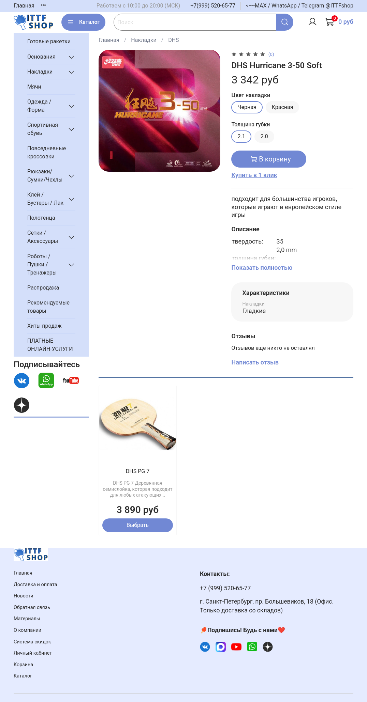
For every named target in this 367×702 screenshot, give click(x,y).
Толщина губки (250, 124)
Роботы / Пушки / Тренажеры (42, 264)
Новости (23, 596)
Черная (246, 107)
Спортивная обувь (42, 129)
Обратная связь (32, 607)
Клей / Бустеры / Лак (45, 198)
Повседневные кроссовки (46, 152)
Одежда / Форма (39, 105)
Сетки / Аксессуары (42, 237)
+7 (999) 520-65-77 (225, 588)
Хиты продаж (44, 326)
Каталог (83, 22)
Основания (41, 56)
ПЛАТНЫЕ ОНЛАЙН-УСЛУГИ (50, 345)
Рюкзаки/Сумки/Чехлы (44, 175)
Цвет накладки (250, 95)
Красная (282, 107)
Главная (24, 5)
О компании (27, 630)
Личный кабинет (33, 653)
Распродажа (43, 287)
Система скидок (32, 642)
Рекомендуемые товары (48, 306)
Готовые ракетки (49, 41)
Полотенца (41, 218)
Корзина (23, 665)
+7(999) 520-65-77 (212, 5)
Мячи (34, 86)
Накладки (143, 40)
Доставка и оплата (35, 585)
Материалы (27, 619)
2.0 (264, 136)
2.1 (241, 136)
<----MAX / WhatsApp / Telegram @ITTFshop (299, 5)
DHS (173, 40)
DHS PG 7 (137, 471)
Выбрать (138, 524)
